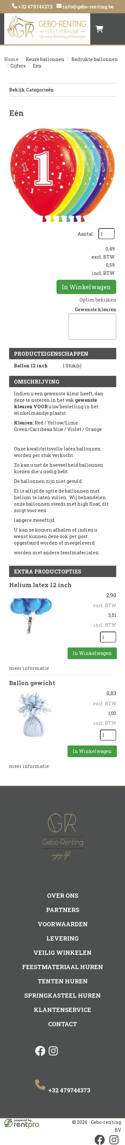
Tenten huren (63, 981)
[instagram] (53, 1056)
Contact (62, 1024)
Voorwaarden (63, 924)
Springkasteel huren (62, 995)
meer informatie (29, 668)
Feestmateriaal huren (62, 967)
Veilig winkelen (62, 952)
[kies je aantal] (108, 637)
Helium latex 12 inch (40, 585)
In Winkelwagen (86, 287)
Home (11, 59)
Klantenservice (62, 1010)
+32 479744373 (34, 7)
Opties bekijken (98, 300)
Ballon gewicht (32, 683)
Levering (62, 938)
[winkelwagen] (99, 28)
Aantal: (86, 234)
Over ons (62, 895)
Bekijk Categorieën (62, 90)
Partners (62, 910)
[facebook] (40, 1056)
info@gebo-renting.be (87, 7)
